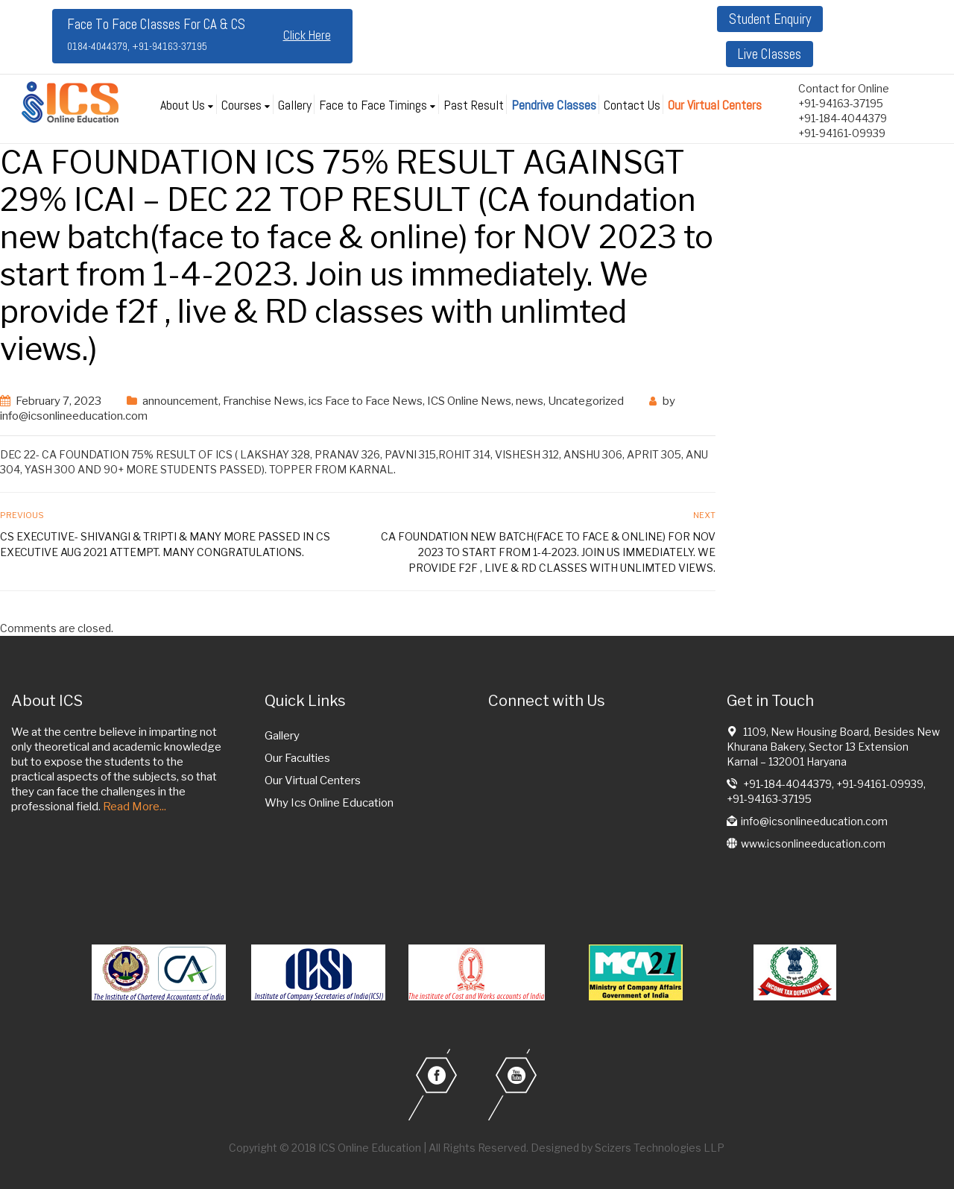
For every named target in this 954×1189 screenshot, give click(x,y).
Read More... (134, 806)
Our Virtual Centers (715, 104)
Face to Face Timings (373, 104)
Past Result (473, 104)
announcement (180, 401)
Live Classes (769, 54)
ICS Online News (469, 401)
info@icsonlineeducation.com (74, 416)
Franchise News (263, 401)
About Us (182, 104)
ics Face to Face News (366, 401)
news (529, 401)
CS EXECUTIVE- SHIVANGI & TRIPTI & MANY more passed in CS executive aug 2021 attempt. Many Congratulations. (165, 544)
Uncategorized (586, 401)
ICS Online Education (369, 1147)
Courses (241, 104)
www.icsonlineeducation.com (813, 843)
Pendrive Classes (553, 104)
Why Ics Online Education (329, 803)
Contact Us (632, 104)
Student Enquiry (770, 19)
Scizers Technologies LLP (659, 1147)
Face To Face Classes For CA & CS (156, 34)
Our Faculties (297, 758)
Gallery (295, 104)
